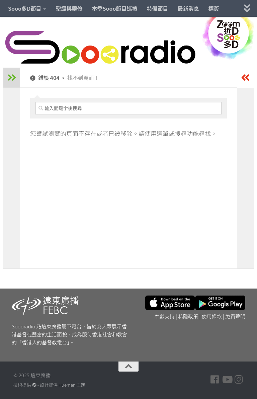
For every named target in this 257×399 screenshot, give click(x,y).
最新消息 (188, 8)
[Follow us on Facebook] (215, 379)
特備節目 (157, 8)
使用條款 (212, 316)
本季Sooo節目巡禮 (114, 8)
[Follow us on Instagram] (239, 379)
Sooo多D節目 (24, 8)
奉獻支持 (165, 316)
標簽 (213, 8)
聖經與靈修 (69, 8)
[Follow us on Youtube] (227, 379)
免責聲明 (235, 316)
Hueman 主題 (72, 385)
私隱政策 (188, 316)
